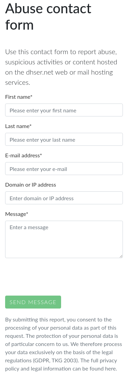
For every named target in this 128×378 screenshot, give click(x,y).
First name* (18, 96)
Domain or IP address (30, 184)
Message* (16, 213)
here (110, 368)
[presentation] (57, 277)
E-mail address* (23, 155)
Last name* (18, 126)
